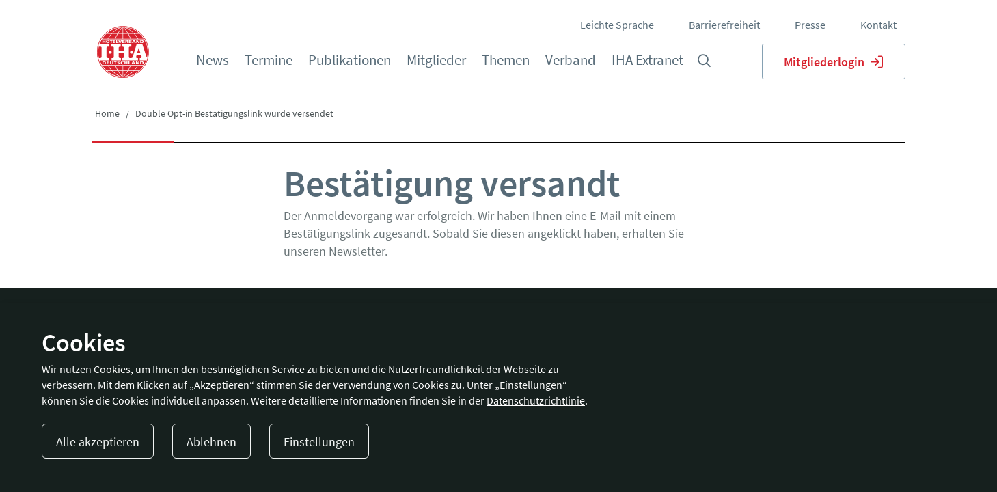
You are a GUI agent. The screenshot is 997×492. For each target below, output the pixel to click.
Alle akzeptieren (97, 442)
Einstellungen (319, 442)
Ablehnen (211, 442)
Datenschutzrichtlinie (536, 400)
